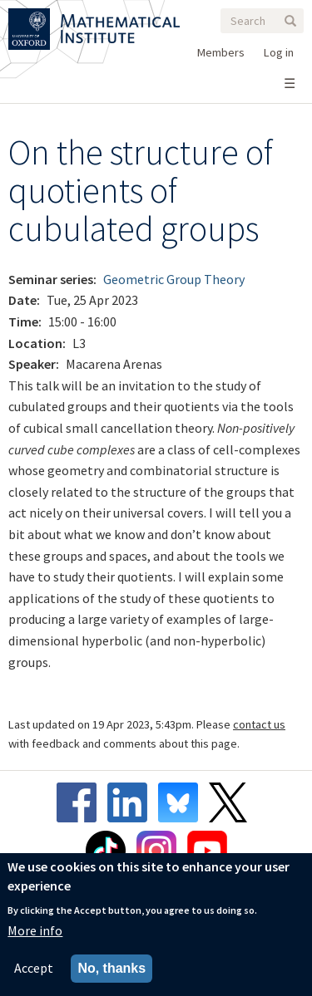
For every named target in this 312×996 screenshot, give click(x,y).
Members (221, 52)
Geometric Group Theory (174, 279)
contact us (259, 724)
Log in (279, 52)
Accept (33, 968)
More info (34, 931)
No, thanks (111, 969)
